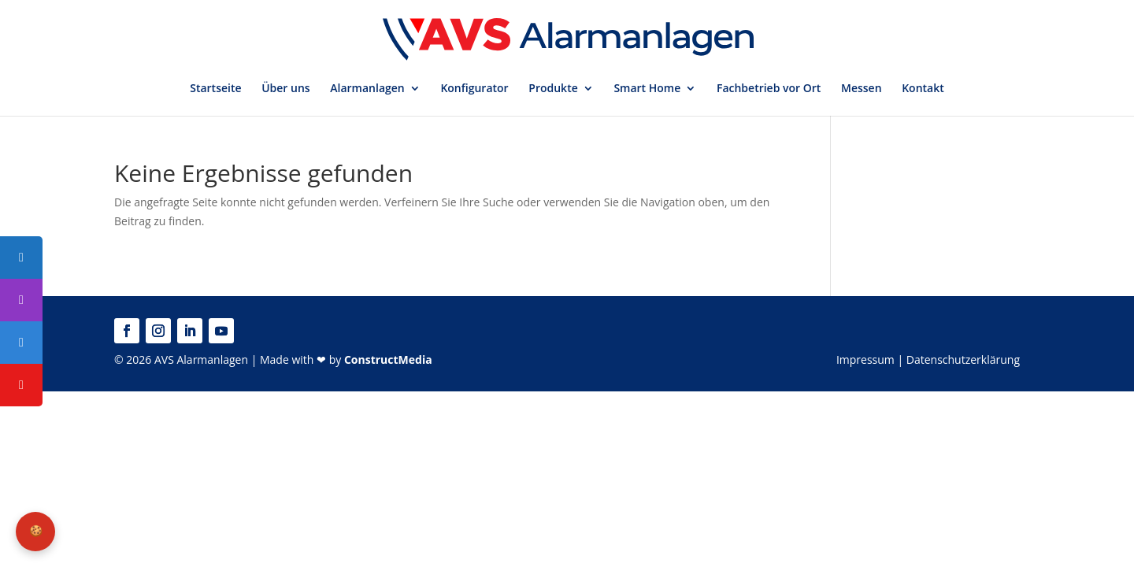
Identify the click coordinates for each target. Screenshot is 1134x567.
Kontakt (923, 89)
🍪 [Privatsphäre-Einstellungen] (36, 530)
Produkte (552, 89)
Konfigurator (474, 89)
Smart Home (646, 89)
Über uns (285, 89)
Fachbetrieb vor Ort (769, 89)
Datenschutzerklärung (963, 359)
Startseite (215, 89)
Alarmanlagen (367, 89)
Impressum (865, 359)
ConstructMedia (388, 359)
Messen (861, 89)
